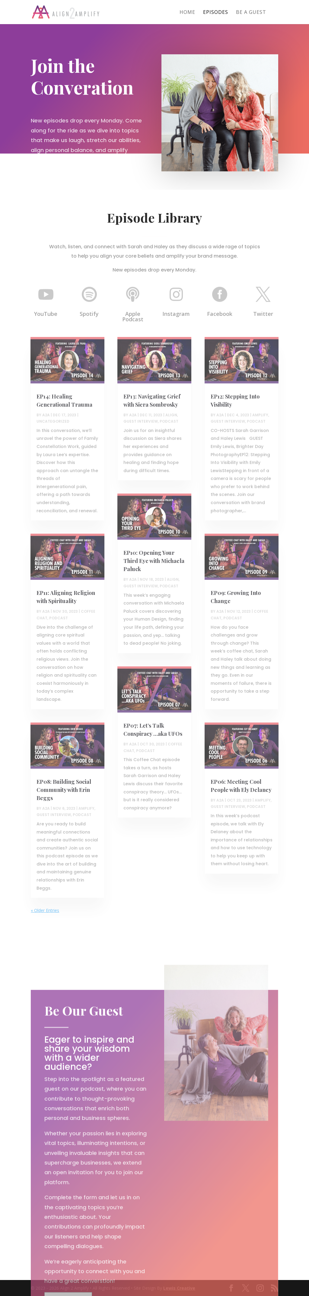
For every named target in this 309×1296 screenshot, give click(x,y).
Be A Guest (251, 12)
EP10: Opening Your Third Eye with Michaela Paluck (153, 561)
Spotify (89, 313)
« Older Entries (45, 910)
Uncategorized (53, 421)
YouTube (45, 313)
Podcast (58, 618)
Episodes (215, 12)
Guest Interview (54, 814)
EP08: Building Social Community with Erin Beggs (64, 790)
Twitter (263, 313)
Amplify (86, 808)
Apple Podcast (132, 316)
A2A (46, 415)
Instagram (176, 313)
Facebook (219, 313)
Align (171, 415)
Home (187, 12)
